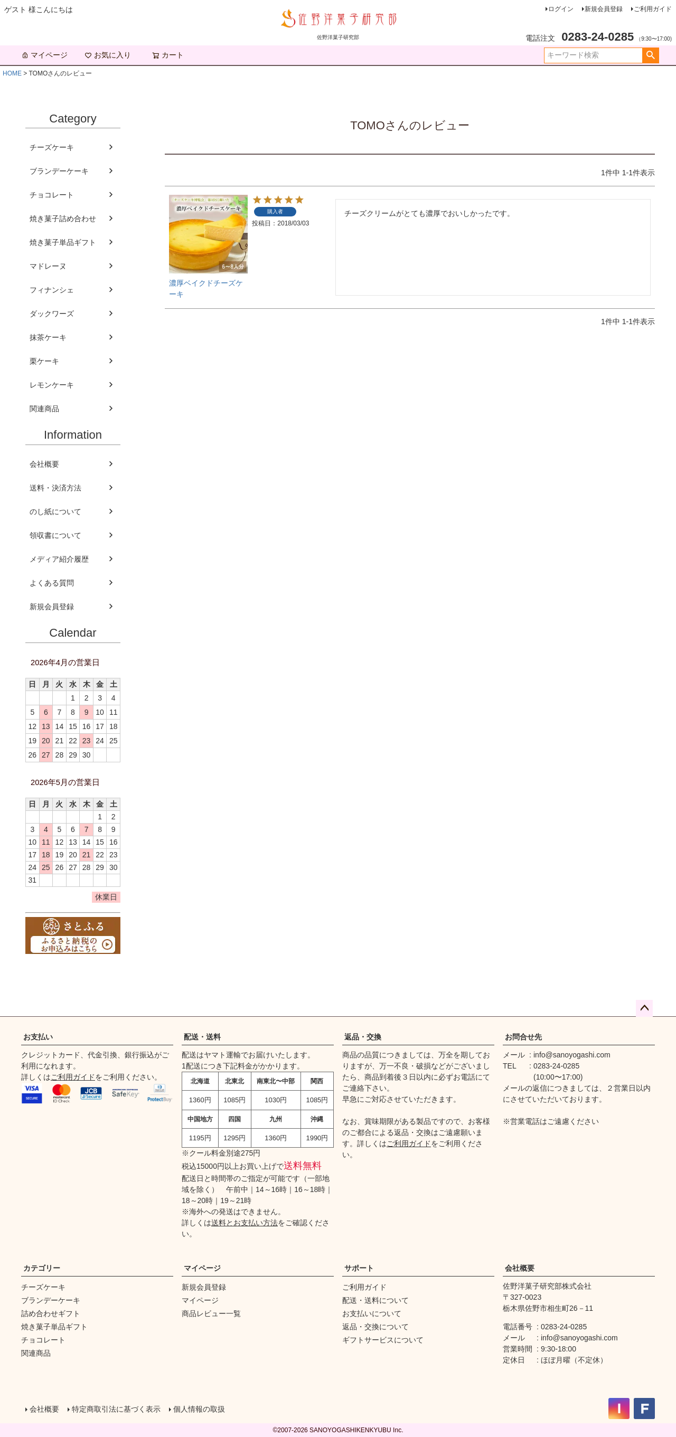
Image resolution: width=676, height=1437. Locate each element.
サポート (359, 1268)
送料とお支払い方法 (244, 1222)
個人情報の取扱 (199, 1409)
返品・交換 (362, 1037)
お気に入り (107, 55)
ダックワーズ (52, 313)
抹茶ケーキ (48, 337)
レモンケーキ (52, 385)
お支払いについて (371, 1313)
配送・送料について (375, 1300)
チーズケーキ (52, 147)
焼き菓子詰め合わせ (63, 218)
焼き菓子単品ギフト (63, 242)
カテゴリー (41, 1268)
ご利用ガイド (653, 9)
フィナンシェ (52, 290)
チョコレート (52, 195)
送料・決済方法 (55, 488)
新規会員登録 (604, 9)
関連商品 (44, 408)
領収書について (55, 535)
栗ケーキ (44, 361)
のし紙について (55, 511)
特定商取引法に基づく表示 (116, 1409)
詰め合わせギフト (50, 1313)
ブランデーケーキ (59, 171)
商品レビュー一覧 (211, 1313)
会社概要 (44, 464)
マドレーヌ (48, 266)
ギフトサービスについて (383, 1340)
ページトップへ (644, 1008)
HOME (12, 73)
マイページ (44, 55)
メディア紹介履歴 (59, 559)
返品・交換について (375, 1326)
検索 (650, 55)
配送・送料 (202, 1037)
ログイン (561, 9)
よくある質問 (52, 583)
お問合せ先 (523, 1037)
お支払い (38, 1037)
